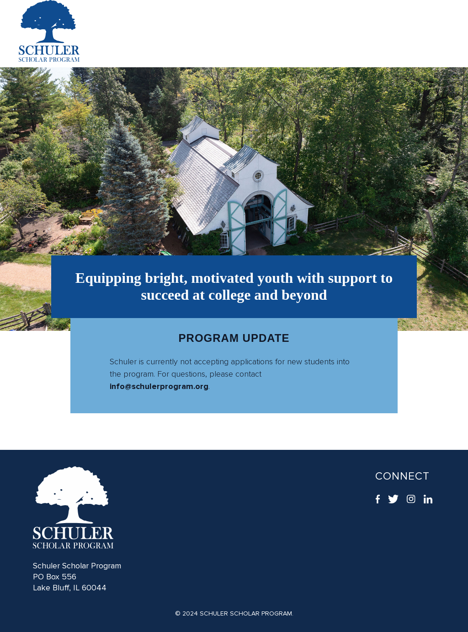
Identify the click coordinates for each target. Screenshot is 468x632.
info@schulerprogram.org (159, 386)
